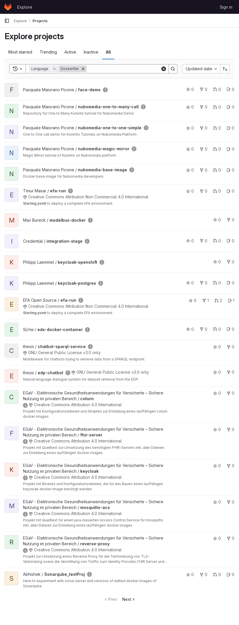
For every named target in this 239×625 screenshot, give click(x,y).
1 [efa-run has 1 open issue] (231, 300)
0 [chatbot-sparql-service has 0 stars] (217, 346)
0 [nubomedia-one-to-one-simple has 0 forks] (203, 128)
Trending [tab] (48, 52)
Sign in (226, 7)
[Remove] (83, 68)
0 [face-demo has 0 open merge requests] (217, 89)
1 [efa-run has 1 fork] (205, 300)
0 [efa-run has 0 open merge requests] (217, 191)
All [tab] (108, 52)
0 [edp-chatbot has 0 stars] (217, 372)
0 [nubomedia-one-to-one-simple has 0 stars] (190, 128)
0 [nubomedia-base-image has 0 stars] (190, 170)
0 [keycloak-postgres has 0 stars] (190, 282)
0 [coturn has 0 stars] (217, 393)
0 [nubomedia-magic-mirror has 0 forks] (203, 149)
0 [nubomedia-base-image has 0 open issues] (230, 170)
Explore (24, 7)
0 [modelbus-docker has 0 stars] (217, 219)
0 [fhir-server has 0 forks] (230, 429)
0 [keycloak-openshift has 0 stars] (217, 261)
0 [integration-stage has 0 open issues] (230, 240)
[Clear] (163, 68)
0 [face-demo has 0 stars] (190, 89)
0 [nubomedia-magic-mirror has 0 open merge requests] (217, 149)
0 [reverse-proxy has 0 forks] (230, 538)
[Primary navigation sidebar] (7, 20)
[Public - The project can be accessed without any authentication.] (105, 90)
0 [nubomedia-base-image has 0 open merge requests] (217, 170)
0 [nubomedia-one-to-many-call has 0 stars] (190, 107)
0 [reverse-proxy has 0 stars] (217, 538)
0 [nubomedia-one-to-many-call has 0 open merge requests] (217, 107)
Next (129, 599)
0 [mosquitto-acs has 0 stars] (217, 501)
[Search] (123, 68)
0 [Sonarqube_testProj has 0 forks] (203, 574)
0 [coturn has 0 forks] (230, 393)
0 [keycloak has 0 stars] (217, 465)
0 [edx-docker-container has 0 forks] (203, 329)
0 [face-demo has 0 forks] (203, 89)
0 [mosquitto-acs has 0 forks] (230, 501)
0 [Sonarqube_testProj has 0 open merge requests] (217, 574)
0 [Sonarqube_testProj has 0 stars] (190, 574)
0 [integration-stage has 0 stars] (190, 240)
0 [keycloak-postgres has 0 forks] (203, 282)
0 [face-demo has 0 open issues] (230, 89)
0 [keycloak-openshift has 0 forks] (230, 261)
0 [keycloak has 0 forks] (230, 465)
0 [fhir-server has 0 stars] (217, 429)
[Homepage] (8, 7)
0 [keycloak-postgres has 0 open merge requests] (217, 282)
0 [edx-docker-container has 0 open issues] (230, 329)
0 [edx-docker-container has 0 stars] (190, 329)
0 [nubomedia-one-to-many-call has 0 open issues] (230, 107)
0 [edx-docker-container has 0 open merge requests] (217, 329)
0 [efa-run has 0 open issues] (230, 191)
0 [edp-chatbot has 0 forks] (230, 372)
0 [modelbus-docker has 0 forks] (230, 219)
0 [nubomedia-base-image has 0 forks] (203, 170)
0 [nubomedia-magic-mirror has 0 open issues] (230, 149)
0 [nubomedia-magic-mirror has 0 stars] (190, 149)
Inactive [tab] (91, 52)
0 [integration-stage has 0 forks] (203, 240)
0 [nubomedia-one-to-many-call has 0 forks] (203, 107)
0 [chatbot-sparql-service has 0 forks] (230, 346)
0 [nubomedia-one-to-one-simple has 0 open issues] (230, 128)
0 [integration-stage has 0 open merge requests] (217, 240)
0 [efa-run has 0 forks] (203, 191)
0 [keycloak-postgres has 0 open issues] (230, 282)
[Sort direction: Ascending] (225, 68)
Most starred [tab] (20, 52)
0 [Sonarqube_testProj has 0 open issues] (230, 574)
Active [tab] (70, 52)
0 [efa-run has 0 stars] (190, 191)
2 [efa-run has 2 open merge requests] (218, 300)
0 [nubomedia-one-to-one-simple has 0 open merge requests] (217, 128)
